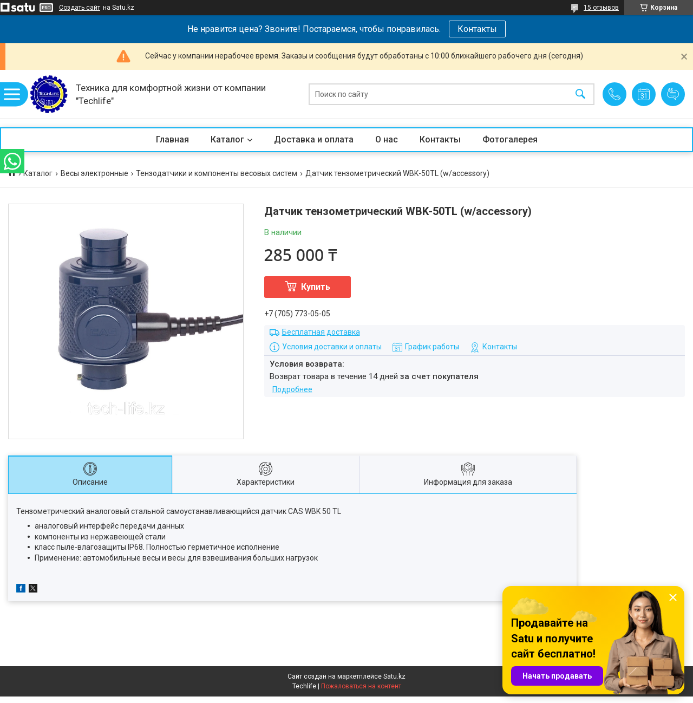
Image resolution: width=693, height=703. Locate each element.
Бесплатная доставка (321, 332)
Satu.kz (394, 676)
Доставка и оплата (314, 139)
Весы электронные (94, 173)
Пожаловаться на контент (361, 686)
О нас (386, 139)
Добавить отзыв (673, 94)
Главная (172, 139)
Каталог (227, 139)
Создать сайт (79, 7)
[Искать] (580, 94)
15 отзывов (601, 7)
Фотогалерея (510, 139)
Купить (315, 287)
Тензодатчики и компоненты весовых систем (216, 173)
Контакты (477, 29)
